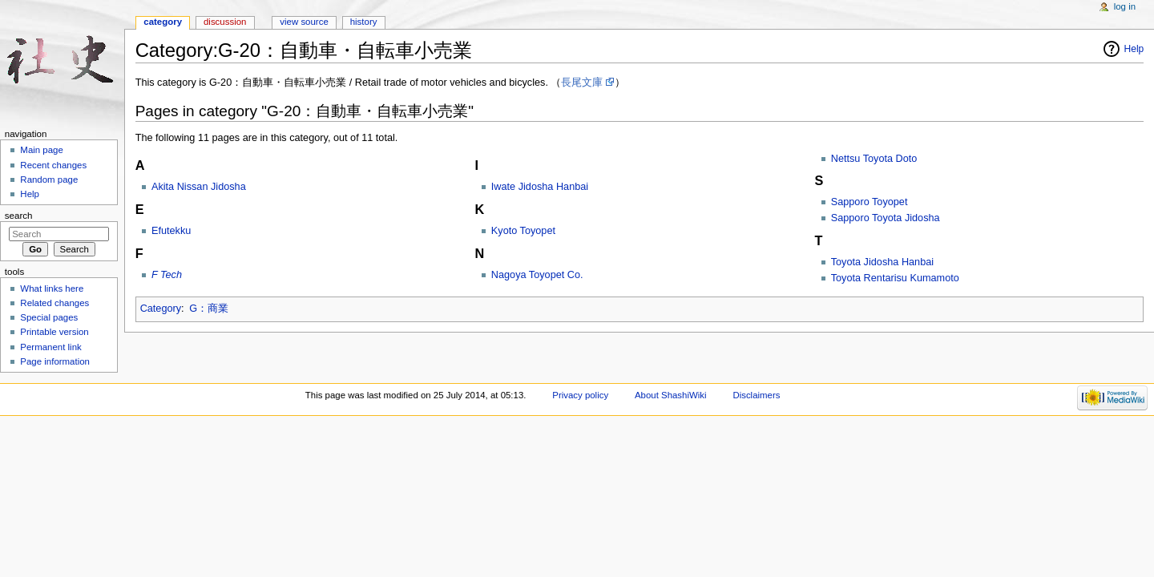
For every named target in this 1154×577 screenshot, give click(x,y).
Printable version (54, 332)
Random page (49, 179)
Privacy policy (580, 395)
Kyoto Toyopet (523, 230)
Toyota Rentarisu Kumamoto (895, 278)
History (363, 21)
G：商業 (208, 308)
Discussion (225, 21)
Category (160, 308)
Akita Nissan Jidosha (198, 186)
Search (19, 215)
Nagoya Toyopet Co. (537, 274)
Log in (1125, 6)
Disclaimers (756, 395)
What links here (51, 288)
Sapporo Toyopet (869, 202)
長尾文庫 (582, 82)
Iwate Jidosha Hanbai (539, 186)
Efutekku (171, 230)
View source (304, 21)
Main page (41, 150)
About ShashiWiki (671, 395)
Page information (55, 361)
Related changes (54, 303)
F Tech (166, 274)
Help (1134, 48)
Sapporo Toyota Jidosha (885, 218)
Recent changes (53, 165)
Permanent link (50, 347)
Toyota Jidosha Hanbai (882, 262)
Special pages (49, 317)
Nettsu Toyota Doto (874, 158)
